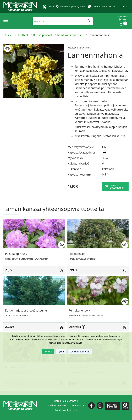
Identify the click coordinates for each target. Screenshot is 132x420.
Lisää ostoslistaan (117, 186)
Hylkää (60, 351)
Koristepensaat (42, 35)
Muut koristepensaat (70, 35)
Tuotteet (23, 35)
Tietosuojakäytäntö (65, 400)
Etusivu (8, 35)
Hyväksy (47, 351)
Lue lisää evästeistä (80, 351)
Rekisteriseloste (57, 405)
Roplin (73, 410)
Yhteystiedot (76, 405)
